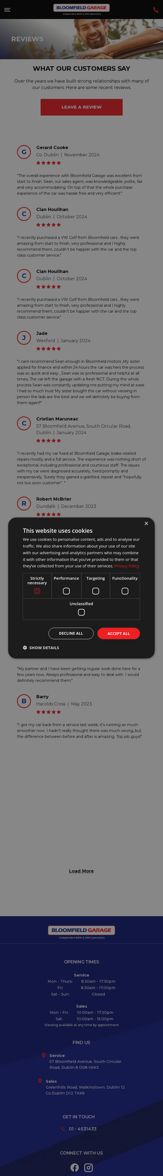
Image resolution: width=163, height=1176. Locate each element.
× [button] (146, 524)
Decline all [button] (70, 633)
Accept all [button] (118, 633)
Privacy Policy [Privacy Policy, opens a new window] (127, 565)
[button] (41, 648)
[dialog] (81, 588)
